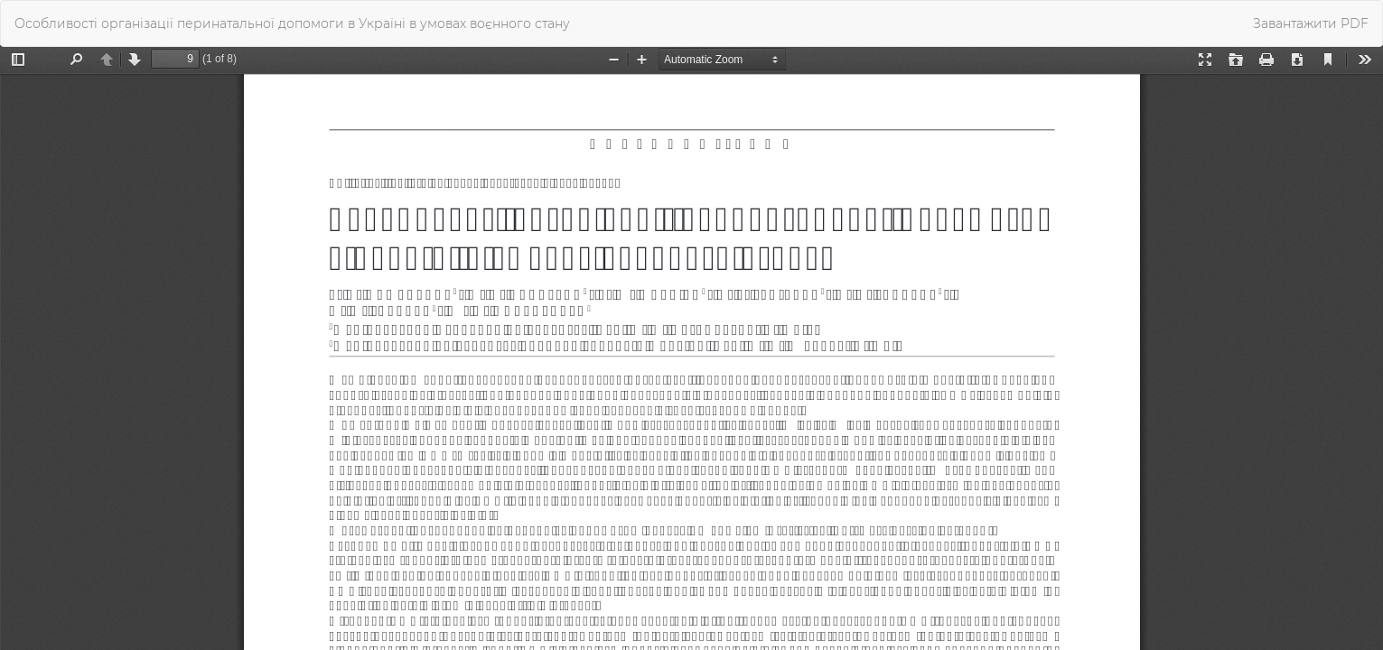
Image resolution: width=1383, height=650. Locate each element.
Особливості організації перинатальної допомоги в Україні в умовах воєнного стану (292, 23)
